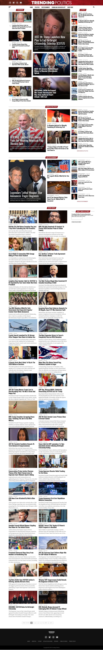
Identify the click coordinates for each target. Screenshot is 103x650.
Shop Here (70, 7)
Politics (37, 7)
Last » (51, 623)
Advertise (34, 641)
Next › (46, 623)
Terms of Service (63, 641)
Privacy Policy (72, 641)
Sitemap (40, 641)
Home (31, 7)
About (28, 641)
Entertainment (46, 7)
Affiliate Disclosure (47, 641)
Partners (56, 641)
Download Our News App (58, 7)
